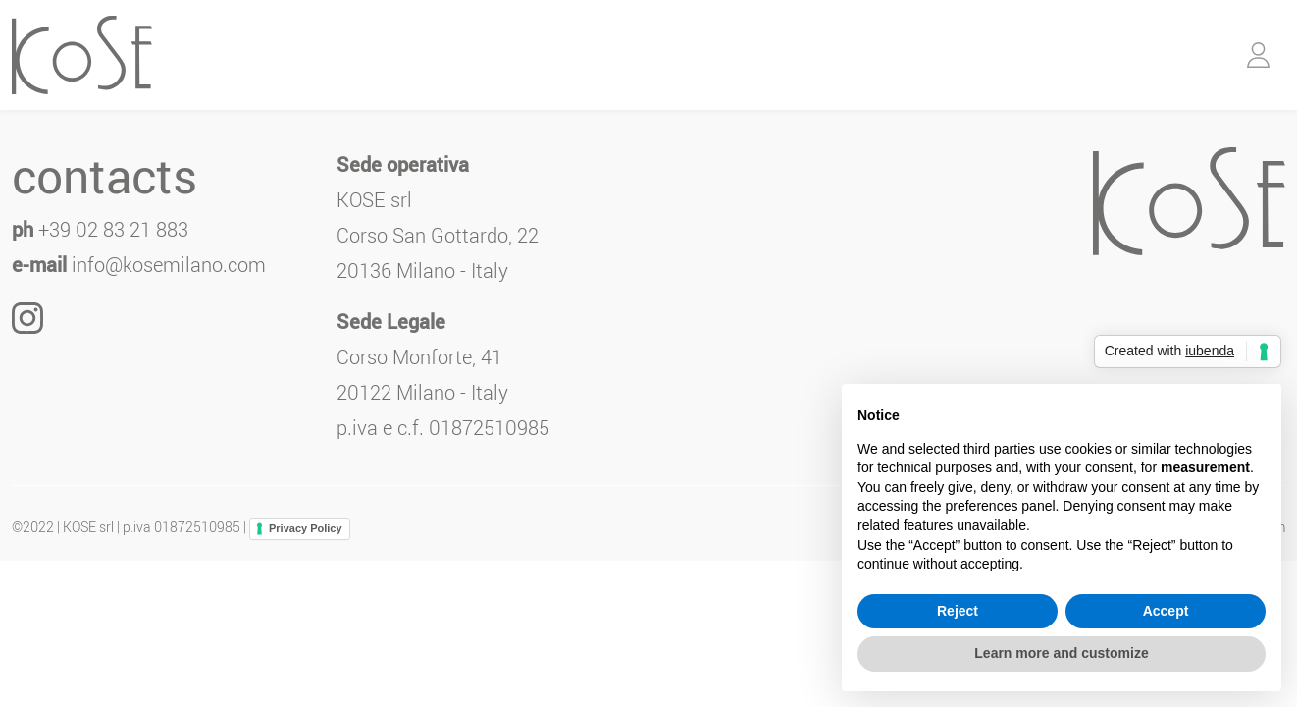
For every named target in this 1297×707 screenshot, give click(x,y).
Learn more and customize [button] (1061, 653)
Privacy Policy (305, 528)
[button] (1258, 55)
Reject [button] (957, 611)
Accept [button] (1166, 611)
